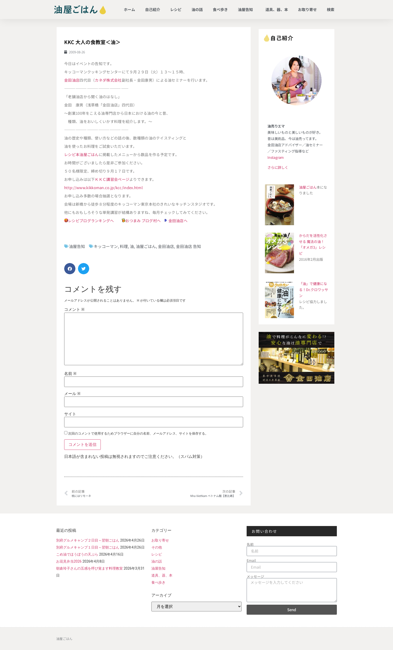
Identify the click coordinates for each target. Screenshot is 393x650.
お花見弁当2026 (68, 561)
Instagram (275, 157)
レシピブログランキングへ (91, 220)
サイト (70, 414)
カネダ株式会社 (108, 80)
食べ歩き (220, 9)
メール (72, 394)
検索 (330, 9)
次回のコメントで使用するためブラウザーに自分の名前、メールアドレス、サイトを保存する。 (138, 433)
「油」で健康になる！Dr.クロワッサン (313, 289)
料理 (124, 246)
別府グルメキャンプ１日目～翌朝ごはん (87, 547)
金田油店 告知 (188, 246)
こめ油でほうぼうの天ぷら (77, 554)
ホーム (129, 9)
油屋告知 (246, 9)
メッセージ (255, 576)
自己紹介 (152, 9)
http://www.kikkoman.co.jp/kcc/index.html (103, 187)
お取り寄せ (307, 9)
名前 (70, 374)
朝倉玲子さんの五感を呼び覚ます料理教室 (89, 568)
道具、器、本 (276, 9)
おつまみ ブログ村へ (143, 220)
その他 (156, 547)
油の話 (197, 9)
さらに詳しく (277, 167)
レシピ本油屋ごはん (81, 154)
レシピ (175, 9)
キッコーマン (106, 246)
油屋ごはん (146, 246)
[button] (69, 268)
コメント (74, 310)
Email (251, 560)
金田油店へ (178, 220)
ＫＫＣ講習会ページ (112, 179)
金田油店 (71, 80)
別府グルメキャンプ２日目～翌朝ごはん (87, 540)
